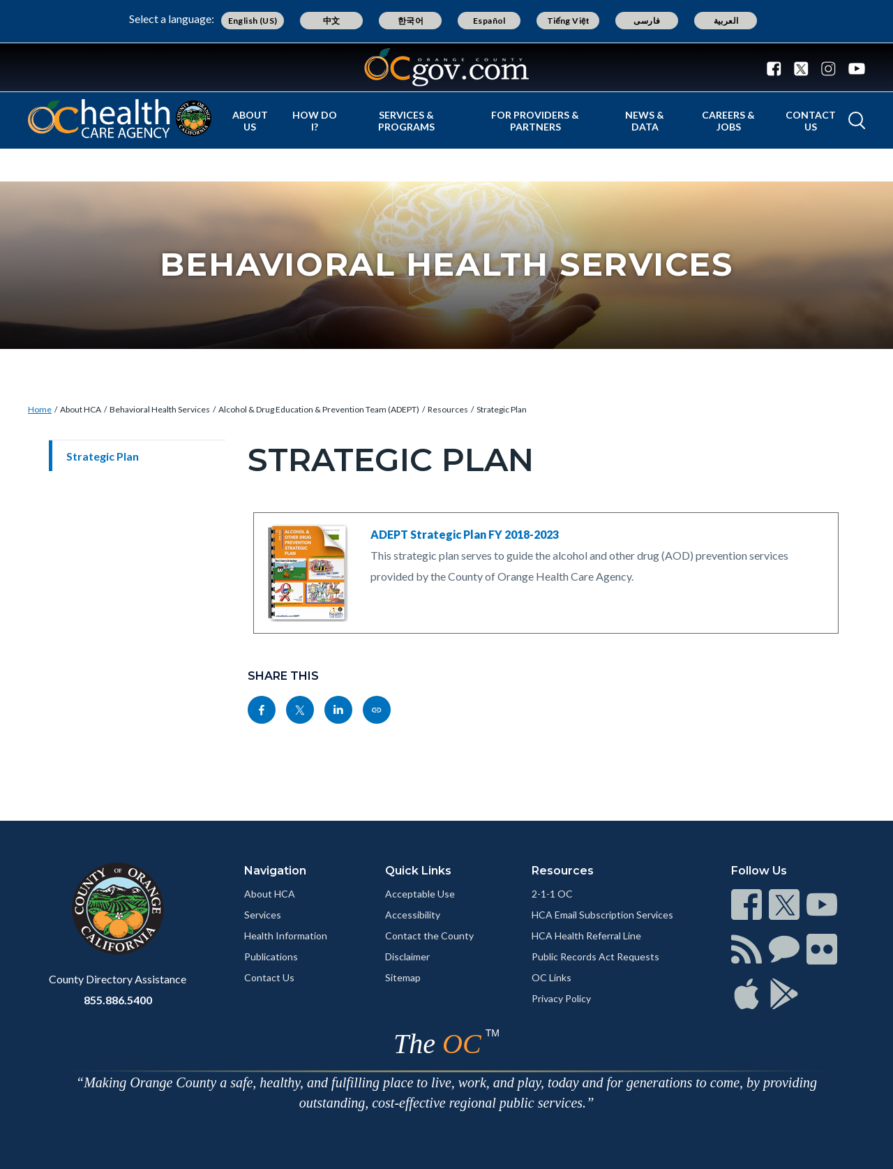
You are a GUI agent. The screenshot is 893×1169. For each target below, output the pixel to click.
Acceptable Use (420, 894)
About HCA (80, 409)
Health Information (285, 935)
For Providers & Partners (535, 121)
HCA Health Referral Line (586, 935)
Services (262, 915)
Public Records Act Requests (595, 956)
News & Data (644, 121)
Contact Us (811, 121)
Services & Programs (406, 121)
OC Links (551, 977)
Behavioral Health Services (160, 409)
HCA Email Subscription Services (602, 915)
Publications (271, 956)
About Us (250, 121)
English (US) (253, 20)
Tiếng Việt (568, 20)
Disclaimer (407, 956)
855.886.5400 (118, 999)
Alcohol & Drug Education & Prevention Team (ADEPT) (318, 409)
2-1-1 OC (552, 894)
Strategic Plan (501, 409)
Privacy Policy (561, 998)
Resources (448, 409)
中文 (331, 20)
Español (489, 20)
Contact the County (429, 935)
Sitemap (403, 977)
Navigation (275, 870)
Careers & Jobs (728, 121)
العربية (726, 20)
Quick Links (418, 870)
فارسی (646, 20)
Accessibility (412, 915)
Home (40, 409)
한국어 (410, 20)
